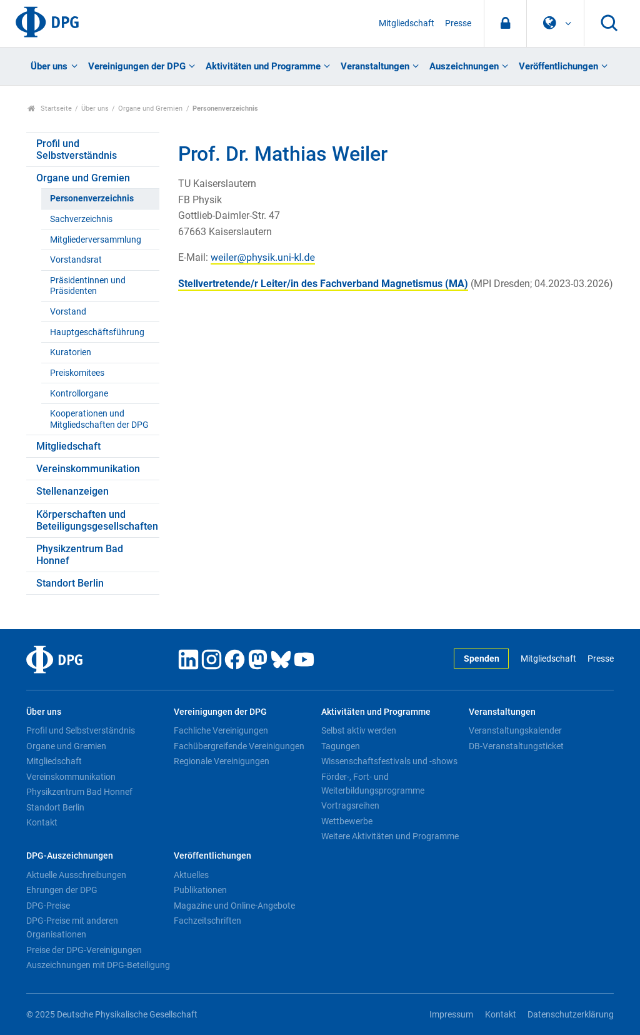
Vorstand (68, 311)
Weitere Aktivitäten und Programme (390, 836)
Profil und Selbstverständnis (76, 149)
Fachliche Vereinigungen (221, 730)
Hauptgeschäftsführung (97, 332)
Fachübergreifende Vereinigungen (239, 746)
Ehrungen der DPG (62, 890)
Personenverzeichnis (92, 198)
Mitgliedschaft (406, 23)
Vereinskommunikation (88, 469)
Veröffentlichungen (558, 66)
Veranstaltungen (375, 66)
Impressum (451, 1014)
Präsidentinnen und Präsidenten (88, 285)
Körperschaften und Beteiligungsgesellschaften (97, 520)
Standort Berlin (70, 583)
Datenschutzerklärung (571, 1014)
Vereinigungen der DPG (137, 66)
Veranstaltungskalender (515, 730)
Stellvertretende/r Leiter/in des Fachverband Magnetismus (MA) (323, 284)
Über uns (49, 66)
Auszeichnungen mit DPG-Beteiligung (98, 965)
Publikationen (200, 890)
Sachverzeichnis (81, 219)
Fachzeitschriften (207, 921)
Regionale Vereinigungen (221, 761)
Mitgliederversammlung (95, 240)
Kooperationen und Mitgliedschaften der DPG (99, 419)
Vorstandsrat (76, 260)
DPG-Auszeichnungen (69, 856)
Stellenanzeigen (72, 491)
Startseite (50, 108)
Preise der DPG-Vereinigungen (84, 950)
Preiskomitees (77, 373)
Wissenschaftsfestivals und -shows (389, 761)
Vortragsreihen (350, 805)
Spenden (481, 659)
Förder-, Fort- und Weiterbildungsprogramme (372, 783)
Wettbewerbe (346, 821)
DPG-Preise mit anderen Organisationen (72, 927)
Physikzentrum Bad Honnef (79, 555)
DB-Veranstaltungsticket (516, 746)
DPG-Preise (48, 906)
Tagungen (340, 746)
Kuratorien (70, 352)
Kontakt (42, 822)
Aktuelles (191, 875)
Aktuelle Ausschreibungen (76, 875)
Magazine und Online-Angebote (234, 906)
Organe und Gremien (150, 108)
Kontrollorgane (79, 393)
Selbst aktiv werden (358, 730)
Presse (458, 23)
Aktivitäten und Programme (263, 66)
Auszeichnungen (464, 66)
